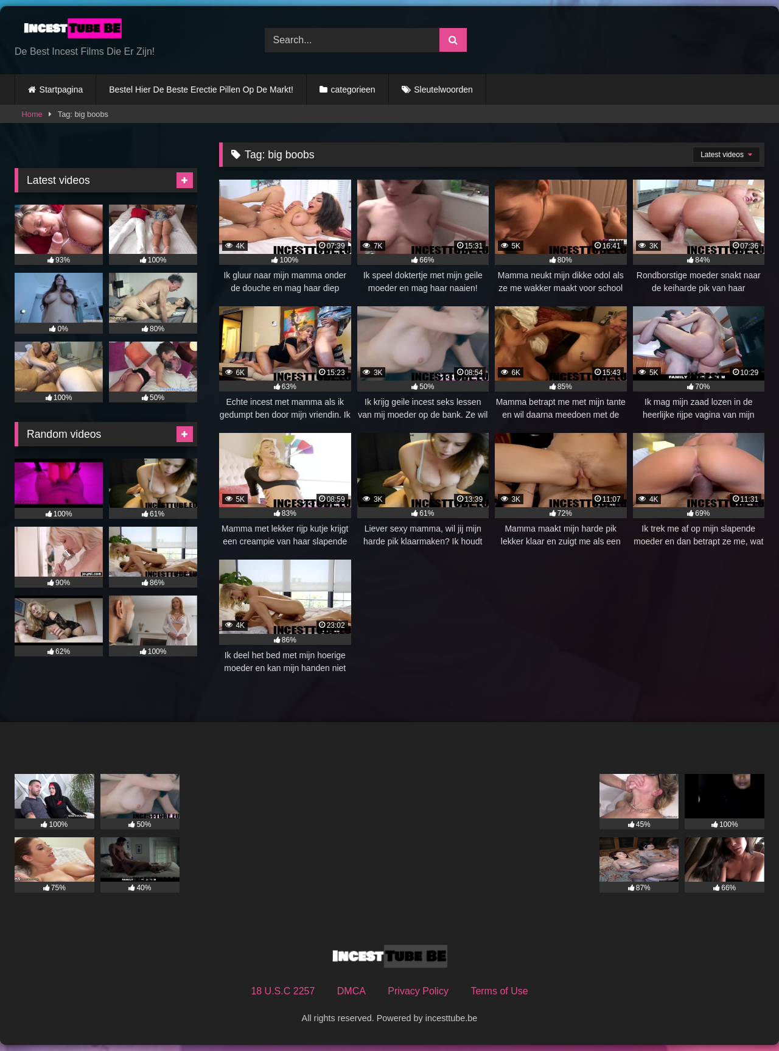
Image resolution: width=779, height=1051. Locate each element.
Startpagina (61, 89)
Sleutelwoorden (443, 89)
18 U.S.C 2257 (283, 991)
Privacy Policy (418, 991)
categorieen (352, 89)
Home (32, 114)
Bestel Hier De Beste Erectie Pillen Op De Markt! (201, 89)
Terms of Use (499, 991)
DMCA (351, 991)
